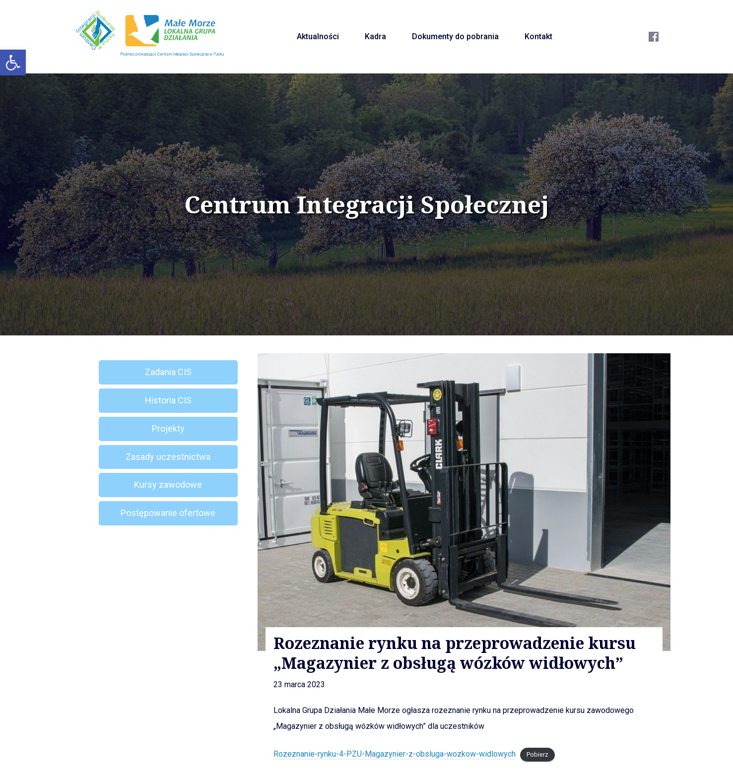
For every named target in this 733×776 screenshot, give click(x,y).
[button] (13, 62)
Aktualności (318, 36)
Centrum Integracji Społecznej (366, 204)
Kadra (375, 36)
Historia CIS (168, 400)
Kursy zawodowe (168, 484)
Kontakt (538, 36)
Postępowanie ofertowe (168, 513)
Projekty (168, 428)
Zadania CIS (168, 372)
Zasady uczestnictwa (168, 457)
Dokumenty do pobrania (455, 36)
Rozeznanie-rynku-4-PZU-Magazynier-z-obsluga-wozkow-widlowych (394, 754)
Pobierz (537, 754)
